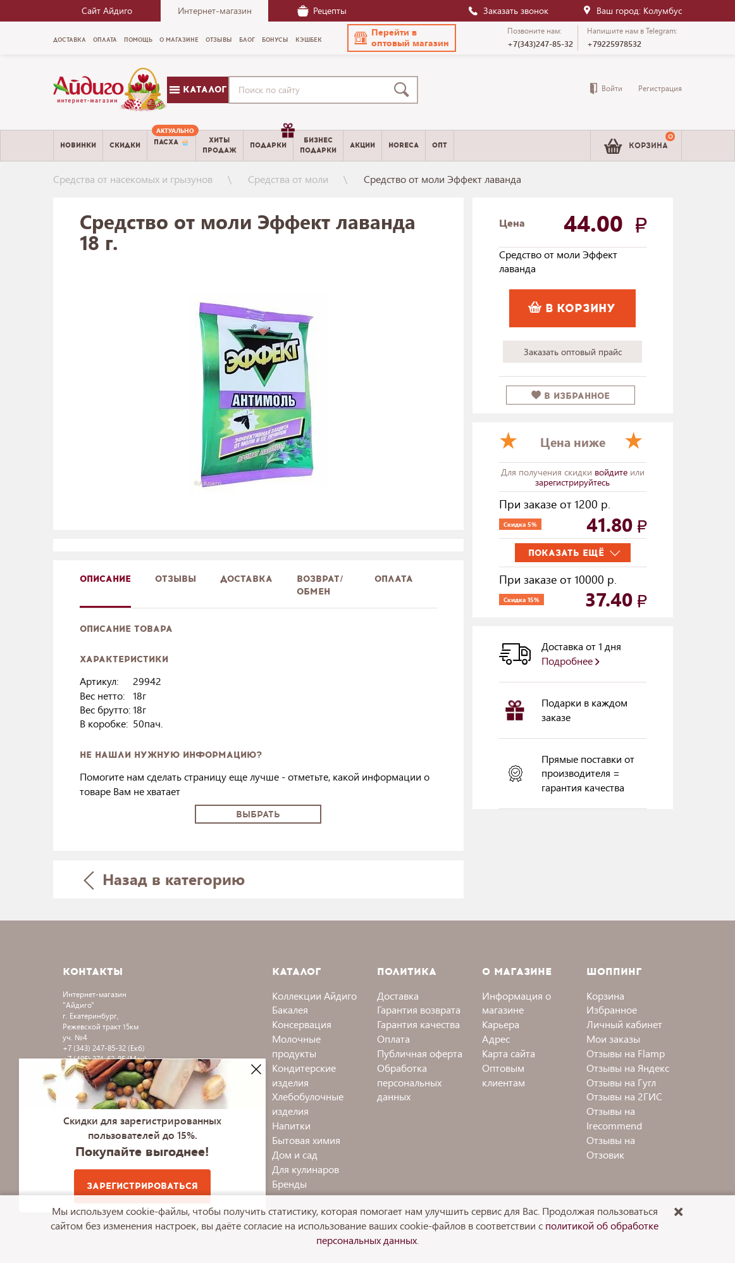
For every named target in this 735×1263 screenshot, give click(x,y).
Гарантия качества (418, 1024)
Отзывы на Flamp (625, 1053)
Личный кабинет (624, 1024)
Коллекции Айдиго (314, 995)
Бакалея (290, 1009)
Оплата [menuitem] (105, 39)
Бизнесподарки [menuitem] (318, 145)
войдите (612, 472)
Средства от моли (288, 178)
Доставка (398, 995)
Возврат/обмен (320, 585)
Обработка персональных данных (409, 1082)
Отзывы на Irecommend (614, 1118)
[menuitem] (171, 145)
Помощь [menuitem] (138, 39)
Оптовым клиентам (503, 1075)
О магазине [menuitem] (179, 39)
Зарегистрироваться (142, 1186)
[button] (401, 38)
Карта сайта (508, 1053)
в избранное (570, 396)
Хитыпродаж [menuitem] (219, 145)
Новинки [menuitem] (78, 145)
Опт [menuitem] (439, 145)
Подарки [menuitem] (271, 140)
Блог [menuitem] (247, 39)
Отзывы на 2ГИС (624, 1096)
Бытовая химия (306, 1140)
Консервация (301, 1024)
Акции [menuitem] (362, 145)
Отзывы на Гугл (621, 1082)
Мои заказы (613, 1038)
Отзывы (175, 579)
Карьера (500, 1024)
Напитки (291, 1125)
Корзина (605, 995)
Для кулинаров (305, 1169)
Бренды (289, 1183)
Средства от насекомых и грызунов (133, 178)
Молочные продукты (296, 1046)
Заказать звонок (507, 10)
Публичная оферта (419, 1053)
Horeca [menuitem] (403, 145)
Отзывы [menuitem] (219, 39)
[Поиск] (404, 90)
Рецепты (322, 10)
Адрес (496, 1038)
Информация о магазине (516, 1003)
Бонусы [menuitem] (275, 39)
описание (105, 579)
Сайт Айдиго (107, 10)
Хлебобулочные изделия (307, 1103)
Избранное (611, 1009)
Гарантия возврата (418, 1009)
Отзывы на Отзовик (610, 1147)
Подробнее (570, 660)
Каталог (198, 89)
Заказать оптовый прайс (573, 352)
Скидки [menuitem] (124, 145)
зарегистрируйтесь (572, 482)
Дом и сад (295, 1154)
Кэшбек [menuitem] (308, 39)
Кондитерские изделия (304, 1075)
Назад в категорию (164, 879)
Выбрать (258, 814)
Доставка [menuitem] (69, 39)
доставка (246, 579)
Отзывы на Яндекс (627, 1067)
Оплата (393, 579)
